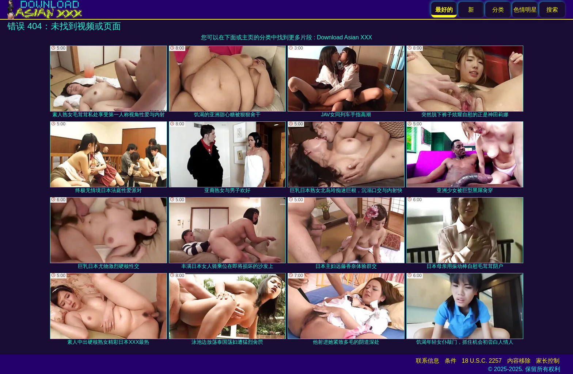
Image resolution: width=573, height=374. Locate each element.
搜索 (552, 10)
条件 (450, 361)
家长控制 (547, 361)
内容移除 (519, 361)
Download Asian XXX (344, 37)
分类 (498, 10)
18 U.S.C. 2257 (482, 361)
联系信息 (427, 361)
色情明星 (525, 10)
